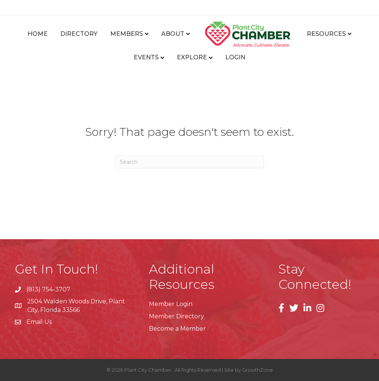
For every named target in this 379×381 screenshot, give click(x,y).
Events (146, 57)
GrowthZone (257, 370)
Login (235, 57)
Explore (192, 57)
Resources (326, 33)
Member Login (170, 303)
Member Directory (176, 316)
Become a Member (177, 328)
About (172, 33)
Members (126, 33)
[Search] (189, 162)
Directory (79, 33)
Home (38, 33)
